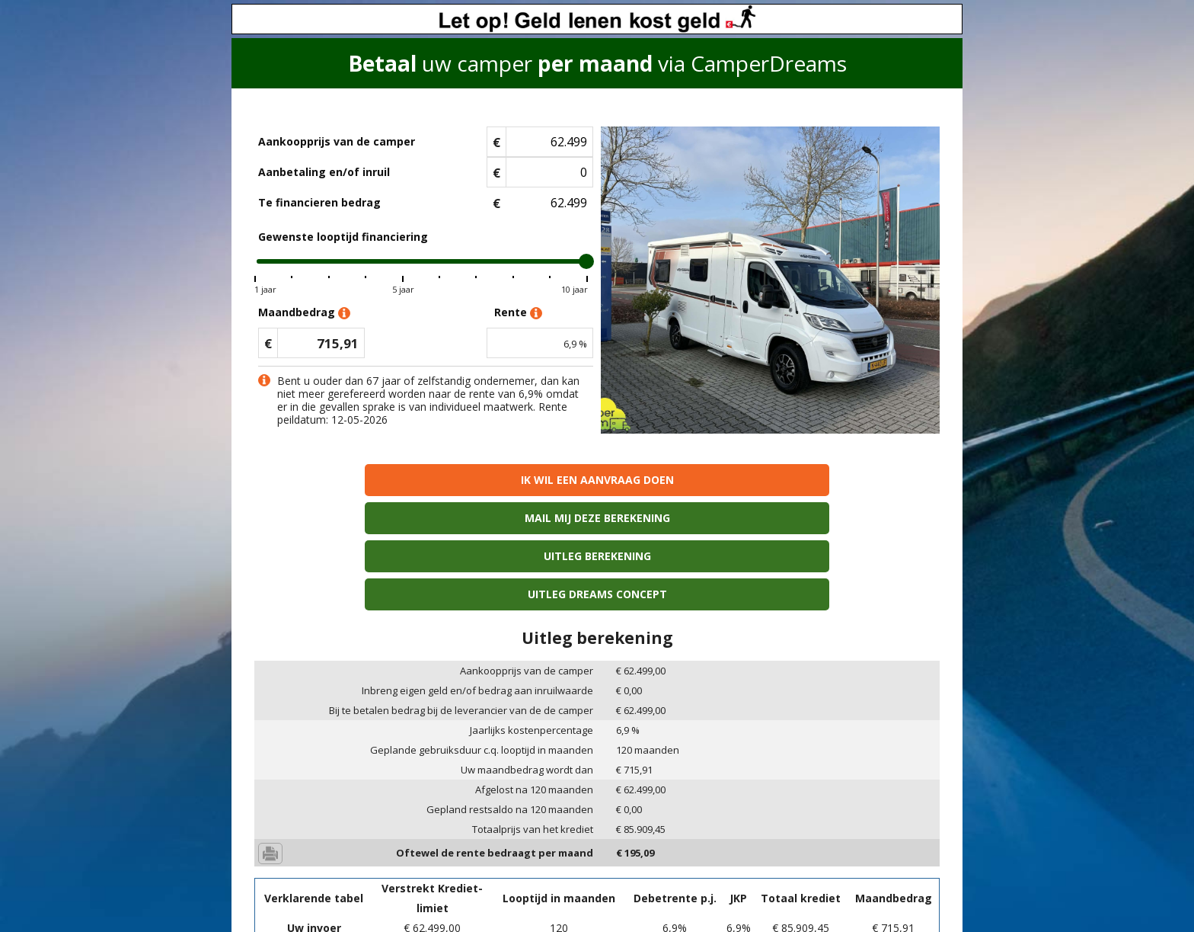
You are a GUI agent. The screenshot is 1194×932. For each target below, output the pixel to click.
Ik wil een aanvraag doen (336, 479)
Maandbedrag (304, 313)
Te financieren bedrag (319, 202)
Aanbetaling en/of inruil (324, 172)
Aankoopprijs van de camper (336, 141)
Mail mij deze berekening (510, 479)
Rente (518, 313)
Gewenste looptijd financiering (343, 236)
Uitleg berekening (683, 479)
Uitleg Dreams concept (857, 479)
